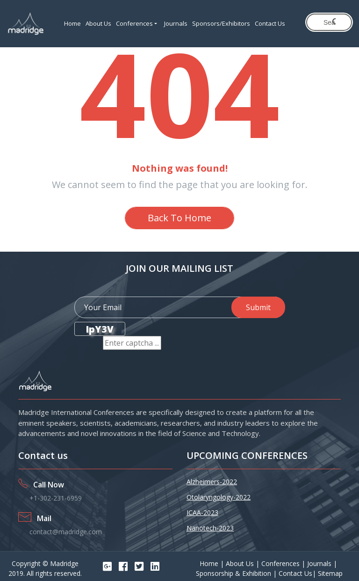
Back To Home (179, 217)
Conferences (134, 23)
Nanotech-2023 (210, 527)
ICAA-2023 (202, 512)
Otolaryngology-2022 (219, 497)
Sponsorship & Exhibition (234, 573)
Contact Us (270, 23)
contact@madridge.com (65, 531)
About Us (98, 23)
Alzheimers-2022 (212, 481)
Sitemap (330, 573)
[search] (329, 22)
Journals (175, 23)
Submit (258, 307)
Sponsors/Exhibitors (221, 23)
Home (72, 23)
